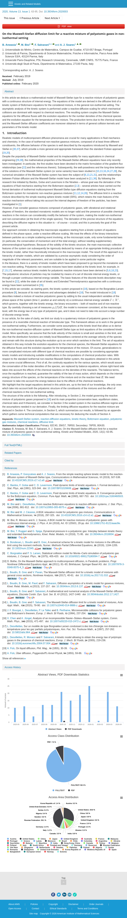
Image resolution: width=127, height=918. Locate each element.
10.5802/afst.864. (25, 632)
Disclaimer (73, 904)
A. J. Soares (67, 44)
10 (97, 171)
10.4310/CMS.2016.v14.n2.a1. (81, 515)
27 (111, 171)
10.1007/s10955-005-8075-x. (55, 507)
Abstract (9, 91)
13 (101, 171)
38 (21, 160)
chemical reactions (28, 422)
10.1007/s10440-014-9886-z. (66, 605)
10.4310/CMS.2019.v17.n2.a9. (32, 480)
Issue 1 (26, 11)
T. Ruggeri (21, 531)
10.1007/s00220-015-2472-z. (69, 621)
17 (9, 270)
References (11, 468)
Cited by (9, 460)
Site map (33, 913)
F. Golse (23, 485)
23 (116, 270)
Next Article (52, 18)
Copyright (53, 904)
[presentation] (38, 300)
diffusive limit (46, 422)
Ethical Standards (58, 908)
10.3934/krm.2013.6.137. (73, 586)
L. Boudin (27, 542)
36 (94, 178)
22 (24, 167)
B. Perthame (63, 610)
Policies (34, 904)
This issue (9, 18)
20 (7, 152)
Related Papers (13, 453)
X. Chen (11, 618)
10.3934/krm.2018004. (105, 534)
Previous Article (29, 18)
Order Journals (96, 904)
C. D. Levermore (43, 485)
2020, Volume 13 (11, 11)
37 (18, 149)
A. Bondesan (14, 542)
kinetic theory (79, 419)
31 (94, 175)
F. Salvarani (42, 44)
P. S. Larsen (34, 553)
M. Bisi (25, 44)
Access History (13, 667)
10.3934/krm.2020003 (56, 11)
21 (91, 175)
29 (18, 160)
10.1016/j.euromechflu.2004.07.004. (35, 643)
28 (115, 171)
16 (104, 171)
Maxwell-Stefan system (26, 419)
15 (6, 270)
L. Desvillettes (27, 504)
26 (85, 193)
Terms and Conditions (87, 908)
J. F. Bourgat (14, 610)
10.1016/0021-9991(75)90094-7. (86, 556)
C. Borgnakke (14, 553)
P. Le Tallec (45, 610)
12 (78, 193)
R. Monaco (29, 637)
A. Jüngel (26, 618)
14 (82, 193)
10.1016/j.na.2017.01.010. (98, 575)
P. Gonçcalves (28, 474)
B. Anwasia (9, 44)
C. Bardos (12, 485)
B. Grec (42, 542)
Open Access (14, 908)
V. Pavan (37, 572)
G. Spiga (37, 531)
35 (41, 285)
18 (112, 270)
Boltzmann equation (98, 419)
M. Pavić (33, 583)
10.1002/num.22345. (26, 548)
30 (14, 149)
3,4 (50, 44)
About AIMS (14, 904)
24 (108, 171)
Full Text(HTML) (13, 445)
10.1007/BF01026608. (63, 488)
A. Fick (11, 648)
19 (4, 152)
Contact (35, 908)
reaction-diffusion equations (55, 419)
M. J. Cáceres (27, 512)
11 (91, 178)
